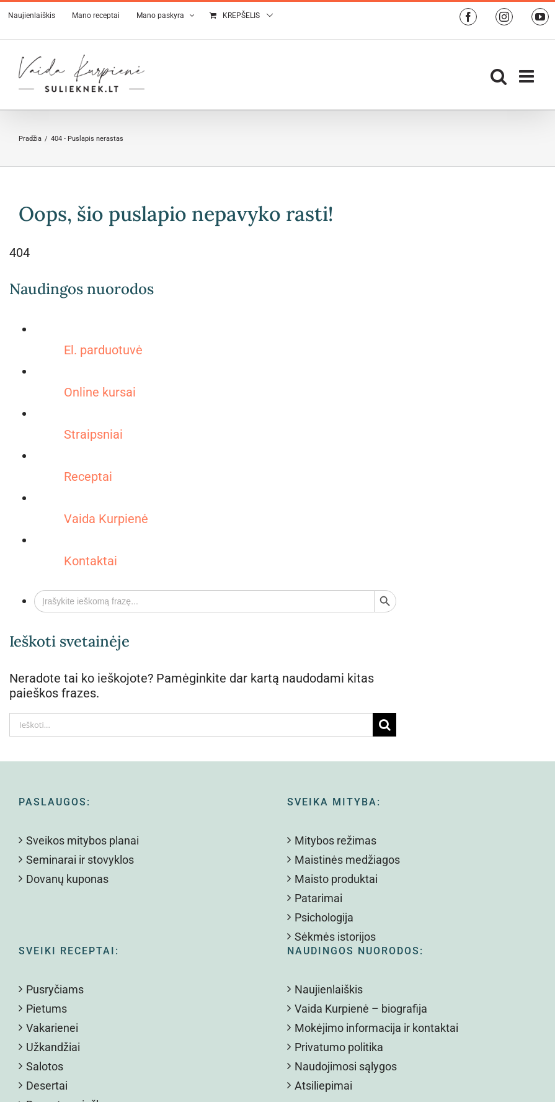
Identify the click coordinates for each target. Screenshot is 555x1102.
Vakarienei (52, 1027)
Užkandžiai (53, 1047)
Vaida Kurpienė (106, 518)
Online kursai (100, 392)
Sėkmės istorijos (335, 936)
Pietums (46, 1008)
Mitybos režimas (335, 840)
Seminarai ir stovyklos (80, 859)
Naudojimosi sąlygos (346, 1066)
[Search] (384, 725)
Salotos (44, 1066)
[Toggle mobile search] (499, 76)
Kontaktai (90, 560)
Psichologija (324, 917)
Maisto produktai (336, 878)
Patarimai (318, 898)
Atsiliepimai (323, 1085)
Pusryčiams (55, 989)
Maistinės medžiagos (347, 859)
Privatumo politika (339, 1047)
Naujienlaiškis (329, 989)
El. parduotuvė (103, 350)
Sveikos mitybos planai (82, 840)
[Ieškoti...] (191, 725)
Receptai (88, 476)
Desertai (47, 1085)
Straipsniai (93, 434)
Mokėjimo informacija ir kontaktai (376, 1027)
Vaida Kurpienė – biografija (361, 1008)
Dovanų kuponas (67, 878)
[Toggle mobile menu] (527, 76)
